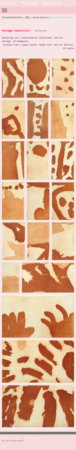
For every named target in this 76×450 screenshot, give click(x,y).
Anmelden (4, 446)
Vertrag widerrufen (33, 438)
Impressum (5, 438)
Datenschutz (16, 438)
